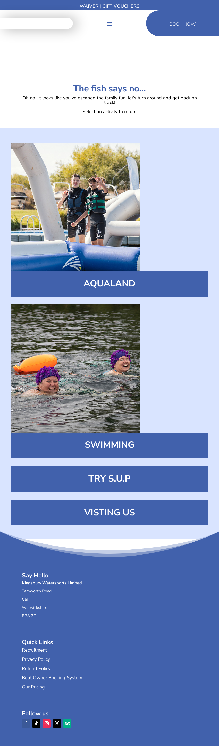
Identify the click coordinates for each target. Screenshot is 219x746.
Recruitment (34, 650)
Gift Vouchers (120, 6)
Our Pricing (33, 687)
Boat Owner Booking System (52, 678)
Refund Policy (36, 668)
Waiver (89, 6)
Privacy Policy (36, 659)
